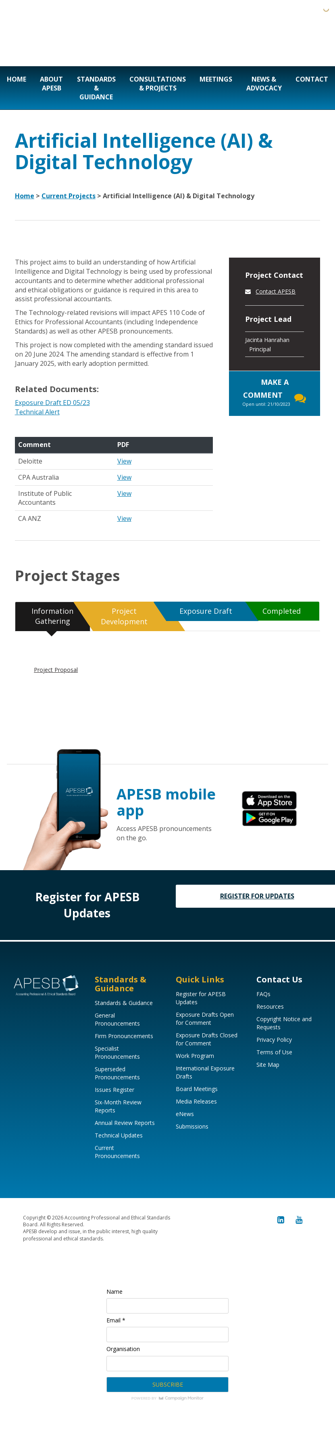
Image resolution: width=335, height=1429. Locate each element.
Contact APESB (275, 291)
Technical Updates (119, 1135)
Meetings (216, 79)
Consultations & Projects (157, 83)
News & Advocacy (264, 83)
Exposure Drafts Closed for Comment (206, 1039)
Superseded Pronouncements (117, 1073)
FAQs (263, 994)
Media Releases (196, 1101)
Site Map (267, 1064)
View (124, 461)
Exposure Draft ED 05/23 (52, 402)
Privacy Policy (274, 1039)
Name (114, 1291)
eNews (185, 1114)
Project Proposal (56, 670)
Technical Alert (37, 411)
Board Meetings (197, 1089)
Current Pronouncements (117, 1152)
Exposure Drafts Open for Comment (205, 1018)
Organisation (123, 1349)
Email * (115, 1320)
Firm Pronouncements (124, 1036)
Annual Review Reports (125, 1123)
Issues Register (114, 1089)
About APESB (51, 83)
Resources (270, 1006)
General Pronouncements (117, 1019)
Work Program (195, 1056)
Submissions (192, 1126)
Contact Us (279, 979)
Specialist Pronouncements (117, 1052)
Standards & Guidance (96, 88)
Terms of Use (274, 1052)
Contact (311, 79)
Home (16, 79)
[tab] (52, 616)
